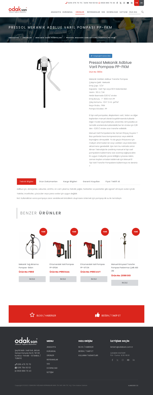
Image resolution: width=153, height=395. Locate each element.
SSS (48, 363)
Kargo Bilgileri (70, 181)
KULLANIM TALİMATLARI (88, 355)
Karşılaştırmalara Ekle (100, 56)
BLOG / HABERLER (43, 313)
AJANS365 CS (133, 385)
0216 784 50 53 (91, 3)
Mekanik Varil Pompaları (49, 38)
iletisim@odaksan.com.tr (121, 347)
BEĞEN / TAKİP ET (108, 313)
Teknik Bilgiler (26, 181)
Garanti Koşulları (91, 181)
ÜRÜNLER (27, 38)
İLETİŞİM (50, 372)
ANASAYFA (51, 347)
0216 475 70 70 (75, 3)
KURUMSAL (51, 351)
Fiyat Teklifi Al (113, 181)
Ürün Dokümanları (48, 181)
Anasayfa (14, 38)
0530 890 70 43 (108, 3)
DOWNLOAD (52, 368)
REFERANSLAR (52, 359)
